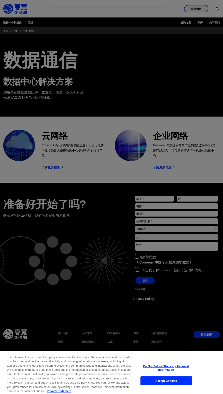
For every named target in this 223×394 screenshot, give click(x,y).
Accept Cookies (166, 386)
